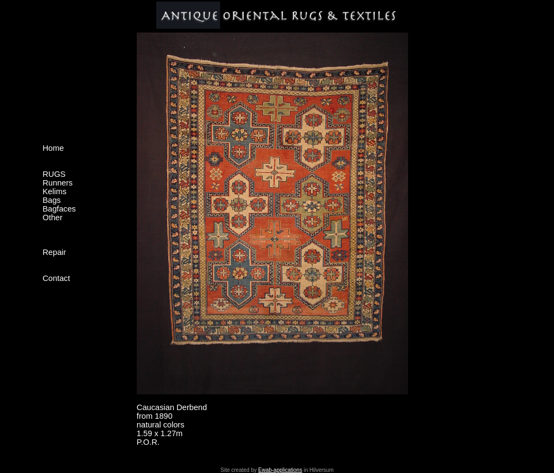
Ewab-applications (280, 470)
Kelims (55, 191)
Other (53, 217)
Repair (54, 252)
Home (53, 148)
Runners (58, 182)
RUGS (54, 174)
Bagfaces (59, 208)
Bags (52, 200)
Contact (57, 278)
